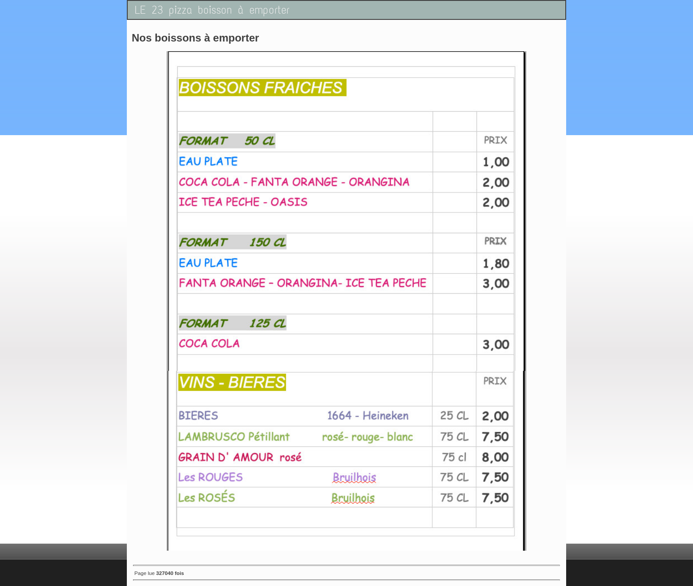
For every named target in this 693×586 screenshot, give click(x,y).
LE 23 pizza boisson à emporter (212, 10)
